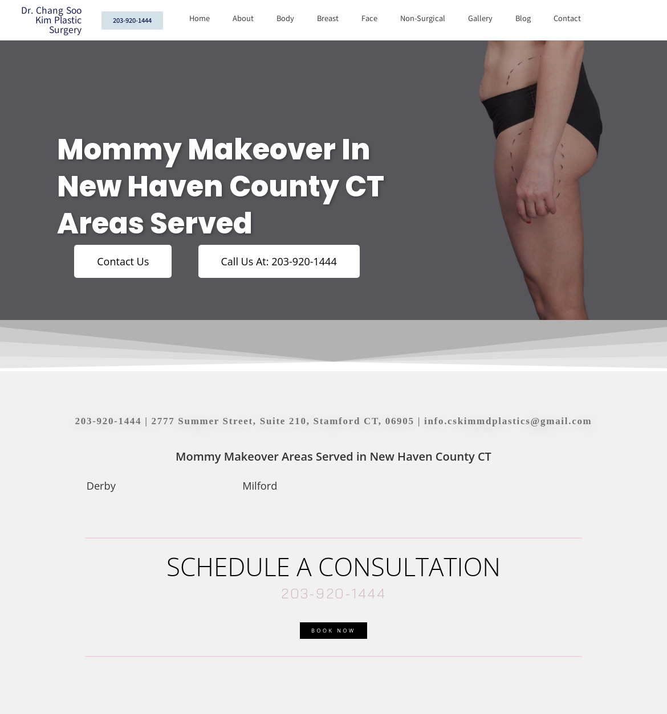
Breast (328, 18)
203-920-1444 (108, 421)
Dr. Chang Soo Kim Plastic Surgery (51, 20)
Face (369, 18)
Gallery (480, 18)
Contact (567, 18)
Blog (523, 18)
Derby (101, 486)
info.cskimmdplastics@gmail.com (508, 421)
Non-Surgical (422, 18)
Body (285, 18)
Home (199, 18)
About (243, 18)
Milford (259, 486)
